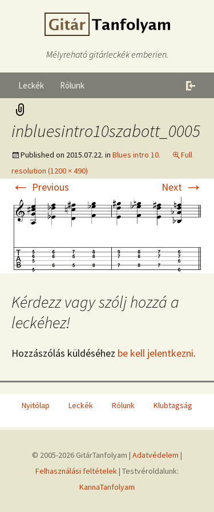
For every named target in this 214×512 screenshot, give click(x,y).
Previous (40, 186)
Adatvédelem (155, 455)
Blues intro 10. (136, 155)
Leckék (31, 85)
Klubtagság (173, 405)
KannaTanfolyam (107, 487)
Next (182, 186)
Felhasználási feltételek (76, 471)
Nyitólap (36, 405)
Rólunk (72, 85)
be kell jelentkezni (155, 353)
